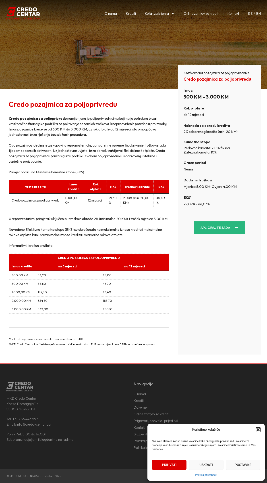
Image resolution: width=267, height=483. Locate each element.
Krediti (131, 13)
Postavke (243, 465)
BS (250, 13)
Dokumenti (142, 407)
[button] (258, 429)
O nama (111, 13)
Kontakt (233, 13)
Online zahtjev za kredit (201, 13)
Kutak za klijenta (160, 13)
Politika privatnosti (206, 475)
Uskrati (206, 465)
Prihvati (169, 465)
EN (258, 13)
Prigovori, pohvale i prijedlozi (156, 420)
